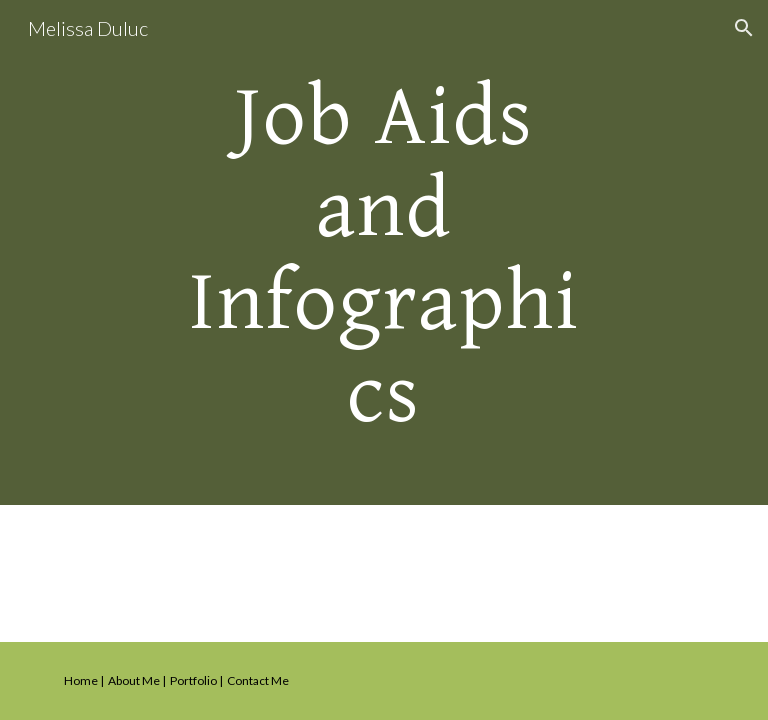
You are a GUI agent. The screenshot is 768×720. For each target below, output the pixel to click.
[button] (744, 28)
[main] (383, 252)
